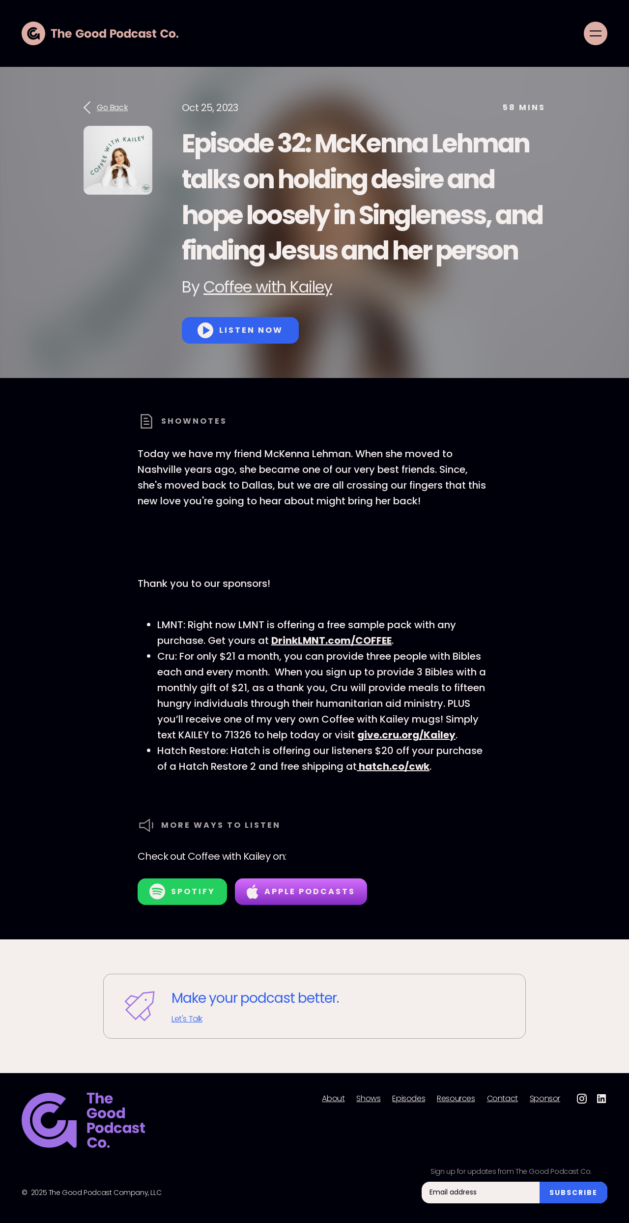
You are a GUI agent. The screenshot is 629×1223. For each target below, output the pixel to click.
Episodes (408, 1099)
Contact (502, 1099)
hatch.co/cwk (393, 766)
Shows (368, 1099)
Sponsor (545, 1099)
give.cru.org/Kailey (406, 735)
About (333, 1099)
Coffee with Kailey (267, 287)
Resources (456, 1099)
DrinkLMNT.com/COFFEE (331, 640)
